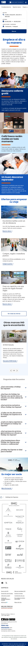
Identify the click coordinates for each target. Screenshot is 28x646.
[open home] (1, 497)
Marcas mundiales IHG (19, 591)
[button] (26, 2)
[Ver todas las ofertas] (14, 313)
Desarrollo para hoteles (7, 593)
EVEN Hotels (8, 345)
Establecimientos (6, 7)
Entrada (5, 19)
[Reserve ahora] (7, 231)
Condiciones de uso (19, 595)
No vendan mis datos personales (19, 598)
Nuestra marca (17, 7)
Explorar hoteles (18, 593)
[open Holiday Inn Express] (11, 497)
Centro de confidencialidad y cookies (5, 599)
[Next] (17, 370)
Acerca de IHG (4, 591)
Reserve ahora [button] (7, 231)
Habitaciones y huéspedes (9, 24)
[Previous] (11, 370)
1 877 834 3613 (5, 615)
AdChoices (4, 602)
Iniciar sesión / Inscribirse (16, 2)
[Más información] (6, 489)
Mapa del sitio (18, 602)
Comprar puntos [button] (7, 264)
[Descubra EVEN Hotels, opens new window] (10, 361)
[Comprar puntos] (8, 264)
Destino (5, 12)
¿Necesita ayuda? (5, 595)
